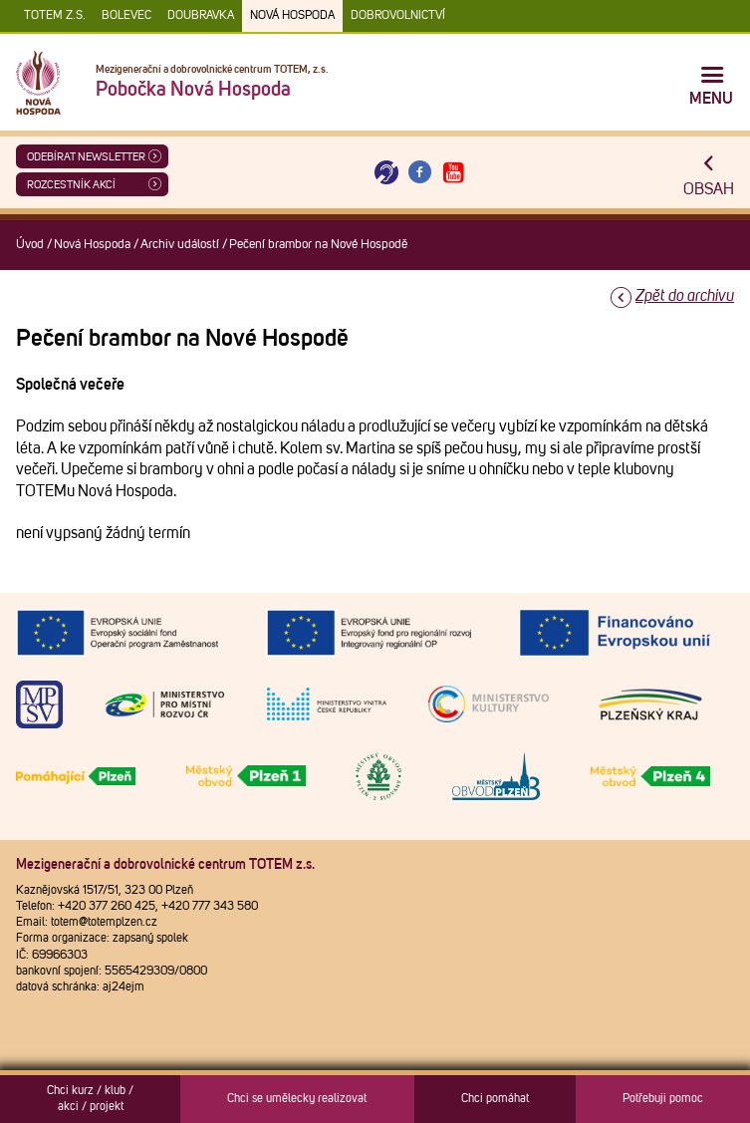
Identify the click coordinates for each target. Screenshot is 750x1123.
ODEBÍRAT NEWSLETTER (86, 156)
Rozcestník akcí (71, 184)
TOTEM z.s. (55, 16)
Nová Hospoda (292, 16)
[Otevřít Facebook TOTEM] (420, 172)
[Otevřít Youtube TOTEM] (453, 172)
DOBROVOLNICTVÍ (398, 16)
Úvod (30, 244)
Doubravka (200, 16)
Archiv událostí (179, 244)
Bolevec (126, 16)
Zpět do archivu (684, 296)
